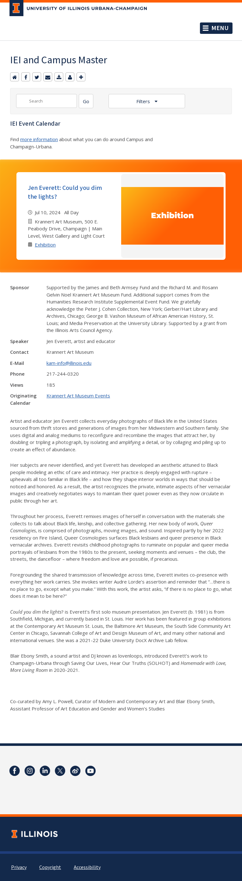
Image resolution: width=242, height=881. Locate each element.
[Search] (86, 101)
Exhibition (45, 244)
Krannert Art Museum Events (78, 395)
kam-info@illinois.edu (69, 363)
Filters (143, 101)
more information (39, 139)
